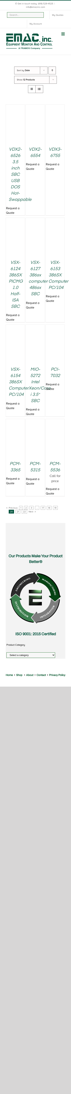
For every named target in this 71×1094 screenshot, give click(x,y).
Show (26, 79)
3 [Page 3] (31, 507)
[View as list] (39, 89)
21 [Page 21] (18, 511)
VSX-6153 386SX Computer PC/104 (58, 275)
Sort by (23, 70)
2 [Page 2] (26, 507)
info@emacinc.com (35, 7)
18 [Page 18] (49, 507)
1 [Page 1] (20, 507)
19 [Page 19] (55, 507)
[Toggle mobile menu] (63, 34)
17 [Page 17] (43, 507)
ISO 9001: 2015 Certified (35, 634)
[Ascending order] (52, 70)
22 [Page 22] (24, 511)
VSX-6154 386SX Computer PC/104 (19, 382)
